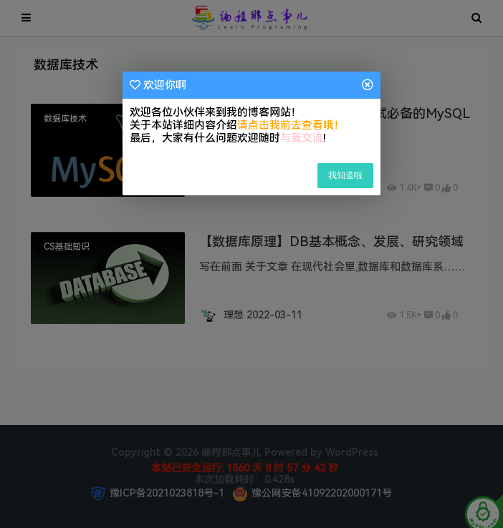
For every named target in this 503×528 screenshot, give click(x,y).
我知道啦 (345, 175)
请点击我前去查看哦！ (291, 125)
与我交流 (301, 138)
